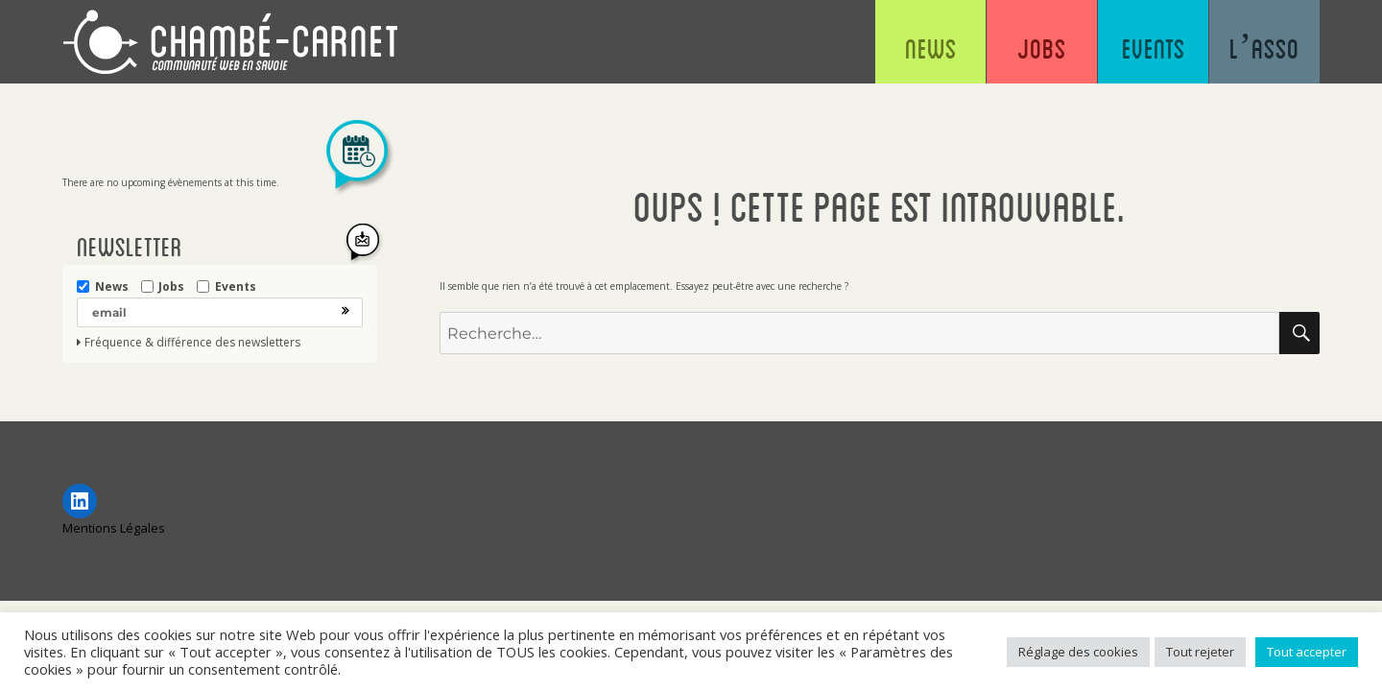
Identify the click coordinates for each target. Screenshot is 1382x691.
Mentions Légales (113, 527)
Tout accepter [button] (1306, 651)
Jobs (1041, 48)
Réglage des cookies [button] (1078, 651)
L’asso (1264, 48)
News (931, 48)
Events (1153, 48)
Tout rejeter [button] (1200, 651)
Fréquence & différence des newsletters (192, 342)
